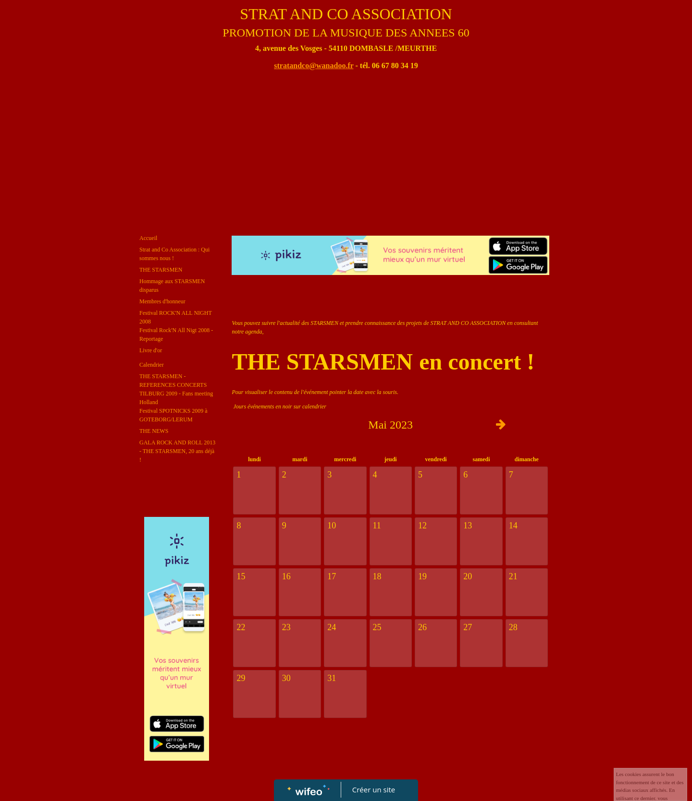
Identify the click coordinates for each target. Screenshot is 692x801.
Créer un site (373, 789)
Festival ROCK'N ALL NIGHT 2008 (175, 317)
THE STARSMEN (160, 269)
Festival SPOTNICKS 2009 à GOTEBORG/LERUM (173, 415)
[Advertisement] (346, 154)
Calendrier (151, 364)
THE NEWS (153, 431)
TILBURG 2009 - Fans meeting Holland (176, 398)
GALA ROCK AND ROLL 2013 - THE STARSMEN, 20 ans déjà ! (177, 451)
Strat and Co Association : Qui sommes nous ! (174, 254)
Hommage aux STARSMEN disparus (172, 285)
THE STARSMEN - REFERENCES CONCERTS (173, 380)
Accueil (148, 238)
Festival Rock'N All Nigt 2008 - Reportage (176, 334)
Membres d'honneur (162, 301)
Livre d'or (150, 350)
